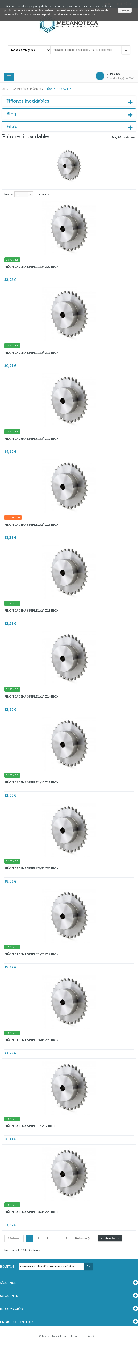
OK (88, 1266)
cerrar (125, 10)
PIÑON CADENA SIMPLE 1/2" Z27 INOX (31, 266)
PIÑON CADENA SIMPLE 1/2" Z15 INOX (31, 610)
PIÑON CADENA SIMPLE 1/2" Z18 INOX (31, 352)
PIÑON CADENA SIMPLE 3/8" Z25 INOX (31, 1040)
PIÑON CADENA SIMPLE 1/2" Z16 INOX (31, 524)
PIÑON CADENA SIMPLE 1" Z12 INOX (29, 1126)
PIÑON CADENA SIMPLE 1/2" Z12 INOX (31, 954)
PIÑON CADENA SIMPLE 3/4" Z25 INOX (31, 1212)
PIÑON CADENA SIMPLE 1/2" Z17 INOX (31, 438)
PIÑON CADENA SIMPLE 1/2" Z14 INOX (31, 696)
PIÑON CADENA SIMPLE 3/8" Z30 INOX (31, 868)
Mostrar (8, 194)
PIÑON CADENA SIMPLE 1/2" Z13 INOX (31, 782)
